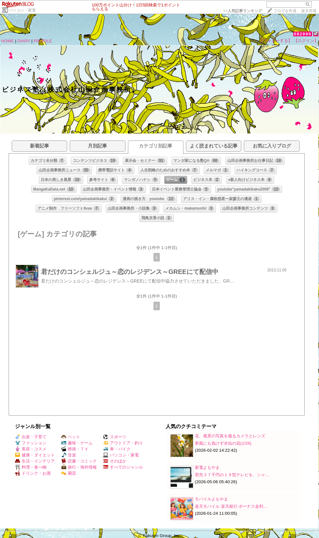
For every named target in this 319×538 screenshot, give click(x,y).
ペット (70, 436)
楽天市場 (308, 11)
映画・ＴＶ (75, 449)
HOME (7, 41)
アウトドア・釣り (123, 443)
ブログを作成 (284, 11)
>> (242, 11)
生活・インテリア (35, 461)
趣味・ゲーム (77, 443)
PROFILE (43, 41)
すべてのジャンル (123, 467)
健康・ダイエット (35, 455)
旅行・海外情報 (79, 467)
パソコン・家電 (22, 10)
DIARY (24, 41)
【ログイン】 (306, 40)
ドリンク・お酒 (33, 473)
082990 (302, 34)
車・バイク (117, 449)
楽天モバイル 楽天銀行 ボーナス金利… (231, 506)
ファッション (30, 443)
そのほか (114, 461)
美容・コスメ (30, 449)
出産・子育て (30, 436)
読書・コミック (79, 461)
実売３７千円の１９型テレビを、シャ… (232, 474)
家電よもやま (207, 467)
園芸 (68, 473)
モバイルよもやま (211, 499)
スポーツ (114, 436)
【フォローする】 (275, 40)
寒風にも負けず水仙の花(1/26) (223, 443)
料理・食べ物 (30, 467)
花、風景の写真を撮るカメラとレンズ (230, 436)
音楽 (68, 455)
